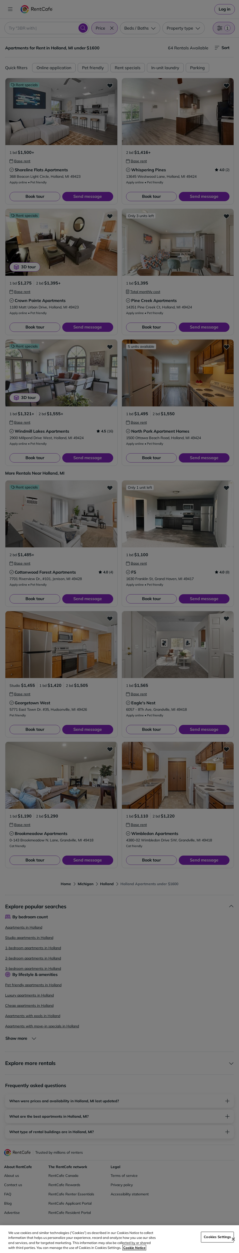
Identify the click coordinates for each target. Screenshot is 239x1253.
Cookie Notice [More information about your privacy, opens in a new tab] (134, 1248)
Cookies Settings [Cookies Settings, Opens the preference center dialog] (217, 1237)
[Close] (233, 1239)
